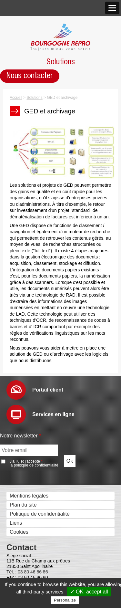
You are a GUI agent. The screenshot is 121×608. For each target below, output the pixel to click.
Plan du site (23, 505)
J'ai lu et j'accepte (34, 463)
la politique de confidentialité (34, 465)
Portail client (47, 390)
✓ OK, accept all (89, 591)
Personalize (65, 600)
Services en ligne (53, 414)
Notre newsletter (20, 435)
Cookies (19, 532)
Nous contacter (29, 75)
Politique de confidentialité (40, 514)
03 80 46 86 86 (33, 571)
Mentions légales (29, 495)
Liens (16, 523)
